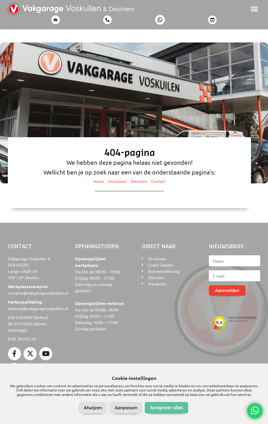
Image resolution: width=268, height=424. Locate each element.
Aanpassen (126, 407)
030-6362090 (20, 317)
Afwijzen (93, 407)
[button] (254, 9)
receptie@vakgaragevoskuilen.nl (38, 292)
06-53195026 (20, 323)
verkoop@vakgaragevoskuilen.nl (38, 308)
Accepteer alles (166, 407)
